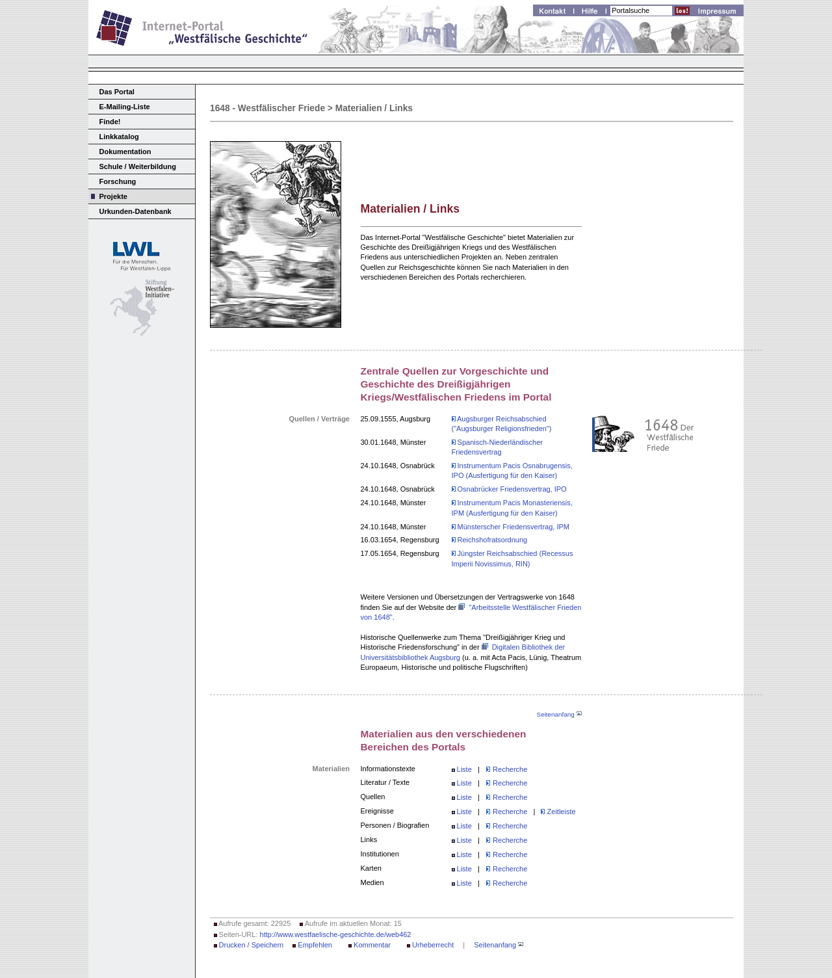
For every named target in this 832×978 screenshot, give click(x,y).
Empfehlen (315, 945)
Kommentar (372, 945)
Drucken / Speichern (251, 945)
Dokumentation (125, 151)
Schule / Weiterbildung (137, 166)
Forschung (117, 181)
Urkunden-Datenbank (135, 211)
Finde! (110, 122)
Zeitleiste (558, 811)
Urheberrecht (433, 945)
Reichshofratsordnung (490, 540)
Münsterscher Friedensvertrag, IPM (510, 527)
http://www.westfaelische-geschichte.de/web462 (335, 934)
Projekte (113, 196)
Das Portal (117, 92)
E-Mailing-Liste (124, 107)
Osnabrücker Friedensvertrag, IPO (509, 489)
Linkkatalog (119, 136)
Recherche (510, 769)
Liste (464, 769)
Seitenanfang (559, 714)
